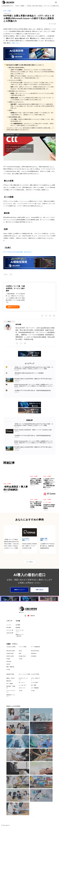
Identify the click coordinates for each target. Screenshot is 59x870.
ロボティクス (22, 687)
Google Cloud (22, 656)
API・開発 (33, 685)
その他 (8, 669)
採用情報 (18, 627)
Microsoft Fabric (35, 650)
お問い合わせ (39, 589)
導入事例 (8, 627)
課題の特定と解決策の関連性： (17, 67)
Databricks (33, 653)
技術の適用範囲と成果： (15, 117)
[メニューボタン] (55, 2)
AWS (20, 653)
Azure (20, 650)
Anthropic (8, 661)
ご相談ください (15, 43)
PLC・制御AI (9, 683)
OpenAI (8, 664)
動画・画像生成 (10, 666)
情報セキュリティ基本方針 (19, 635)
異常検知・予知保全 (10, 687)
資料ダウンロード (19, 589)
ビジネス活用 (34, 682)
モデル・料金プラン (35, 679)
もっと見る (29, 561)
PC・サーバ (22, 682)
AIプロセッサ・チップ (23, 679)
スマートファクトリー (10, 691)
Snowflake (33, 656)
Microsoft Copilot (10, 650)
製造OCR (8, 681)
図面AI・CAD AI (10, 678)
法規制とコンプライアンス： (16, 101)
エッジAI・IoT (22, 685)
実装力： (11, 110)
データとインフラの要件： (16, 80)
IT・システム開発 (47, 502)
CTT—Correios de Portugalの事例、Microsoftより (17, 252)
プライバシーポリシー (19, 631)
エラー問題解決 (35, 687)
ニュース (8, 624)
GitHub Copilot (10, 656)
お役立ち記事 (9, 632)
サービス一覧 (9, 630)
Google (8, 658)
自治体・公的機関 (7, 10)
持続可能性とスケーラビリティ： (17, 91)
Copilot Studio (10, 653)
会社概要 (18, 624)
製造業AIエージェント (10, 695)
